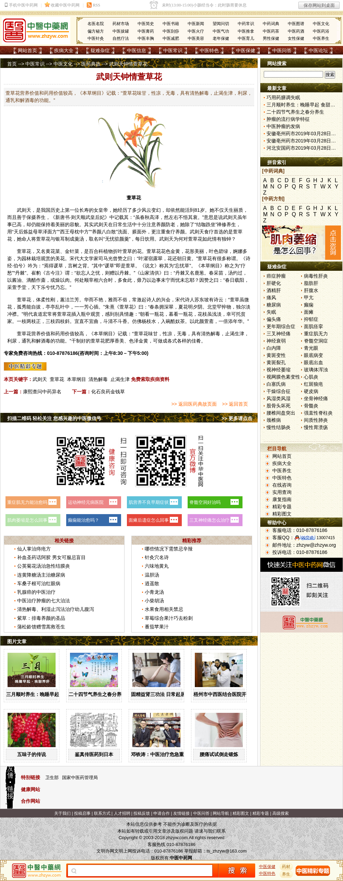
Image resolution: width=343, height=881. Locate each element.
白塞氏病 (276, 384)
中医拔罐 (121, 31)
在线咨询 (282, 485)
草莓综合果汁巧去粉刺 (169, 618)
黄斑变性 (276, 355)
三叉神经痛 (279, 333)
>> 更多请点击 (237, 418)
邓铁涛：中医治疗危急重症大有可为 (169, 754)
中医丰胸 (146, 38)
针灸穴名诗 (157, 557)
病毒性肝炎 (316, 276)
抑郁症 (311, 319)
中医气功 (221, 31)
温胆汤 (152, 575)
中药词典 (271, 23)
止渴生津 (120, 379)
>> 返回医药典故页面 (193, 404)
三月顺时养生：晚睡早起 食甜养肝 (43, 694)
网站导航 (221, 813)
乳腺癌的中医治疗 (36, 592)
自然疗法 (121, 38)
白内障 (274, 348)
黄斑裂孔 (276, 362)
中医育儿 (246, 38)
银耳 (60, 239)
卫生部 (52, 777)
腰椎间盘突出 (281, 413)
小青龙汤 (154, 592)
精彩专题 (282, 506)
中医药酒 (296, 31)
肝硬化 (274, 283)
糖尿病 (274, 305)
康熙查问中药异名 (42, 391)
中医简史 (146, 23)
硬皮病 (311, 391)
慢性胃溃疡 (316, 427)
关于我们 (62, 813)
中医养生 (321, 38)
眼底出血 (313, 362)
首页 (12, 64)
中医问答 (282, 50)
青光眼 (311, 348)
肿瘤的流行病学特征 (288, 119)
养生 (41, 217)
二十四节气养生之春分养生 (97, 694)
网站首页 (27, 50)
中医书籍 (171, 23)
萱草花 (57, 379)
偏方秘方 (95, 31)
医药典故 (90, 64)
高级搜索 (280, 813)
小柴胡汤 (154, 600)
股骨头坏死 (279, 405)
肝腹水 (311, 290)
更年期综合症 (281, 326)
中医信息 (136, 50)
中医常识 (172, 50)
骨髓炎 (311, 405)
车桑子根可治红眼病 (38, 583)
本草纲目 (76, 379)
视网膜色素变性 (283, 377)
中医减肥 (171, 38)
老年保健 (221, 38)
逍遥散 (152, 583)
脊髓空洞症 (316, 341)
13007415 (326, 537)
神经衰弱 (276, 341)
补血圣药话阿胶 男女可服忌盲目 (51, 557)
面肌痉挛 (313, 326)
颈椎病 (274, 420)
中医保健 (245, 50)
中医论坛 (318, 50)
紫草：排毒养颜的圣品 (41, 618)
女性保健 (296, 38)
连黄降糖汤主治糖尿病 (41, 575)
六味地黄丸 (157, 566)
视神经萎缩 (279, 369)
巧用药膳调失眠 (283, 97)
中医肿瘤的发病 (283, 126)
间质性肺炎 (316, 420)
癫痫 (309, 305)
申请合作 (161, 813)
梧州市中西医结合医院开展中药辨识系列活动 (241, 694)
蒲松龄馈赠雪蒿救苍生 (41, 626)
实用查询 (282, 492)
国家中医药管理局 (80, 777)
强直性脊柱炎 (318, 413)
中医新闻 (196, 23)
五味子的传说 (31, 754)
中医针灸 (95, 38)
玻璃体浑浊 (316, 369)
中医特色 (209, 50)
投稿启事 (82, 813)
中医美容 (196, 38)
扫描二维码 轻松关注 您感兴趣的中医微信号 (54, 418)
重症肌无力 (316, 333)
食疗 (170, 231)
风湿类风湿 (279, 398)
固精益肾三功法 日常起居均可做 (165, 694)
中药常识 (246, 23)
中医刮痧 (171, 31)
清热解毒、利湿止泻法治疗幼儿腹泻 (55, 609)
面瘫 (309, 312)
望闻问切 (221, 23)
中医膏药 (146, 31)
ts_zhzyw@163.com (226, 851)
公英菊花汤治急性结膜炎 (43, 566)
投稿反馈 (141, 813)
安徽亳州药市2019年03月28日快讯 (304, 133)
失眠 (271, 312)
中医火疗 (196, 31)
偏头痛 (274, 319)
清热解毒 (98, 379)
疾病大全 (63, 50)
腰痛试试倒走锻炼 (219, 754)
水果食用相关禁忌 (164, 609)
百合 (93, 251)
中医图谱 (296, 23)
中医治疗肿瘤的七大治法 (43, 600)
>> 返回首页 (235, 404)
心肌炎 (311, 377)
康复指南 (282, 499)
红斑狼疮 (313, 384)
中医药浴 (321, 31)
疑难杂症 (100, 50)
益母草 (35, 231)
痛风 (271, 297)
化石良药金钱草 (108, 391)
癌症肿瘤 (276, 276)
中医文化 (321, 23)
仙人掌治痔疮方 (34, 549)
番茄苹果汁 (157, 626)
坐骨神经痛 (316, 398)
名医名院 (95, 23)
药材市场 (121, 23)
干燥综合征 (279, 391)
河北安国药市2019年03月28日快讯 (304, 148)
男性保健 (271, 38)
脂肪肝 (311, 283)
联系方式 (102, 813)
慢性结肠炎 (279, 427)
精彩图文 (282, 514)
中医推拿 (246, 31)
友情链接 (181, 813)
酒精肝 (274, 290)
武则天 (40, 379)
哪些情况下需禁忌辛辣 (169, 549)
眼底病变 (313, 355)
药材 (286, 866)
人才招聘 (122, 813)
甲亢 (309, 297)
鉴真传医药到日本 (94, 754)
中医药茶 (271, 31)
